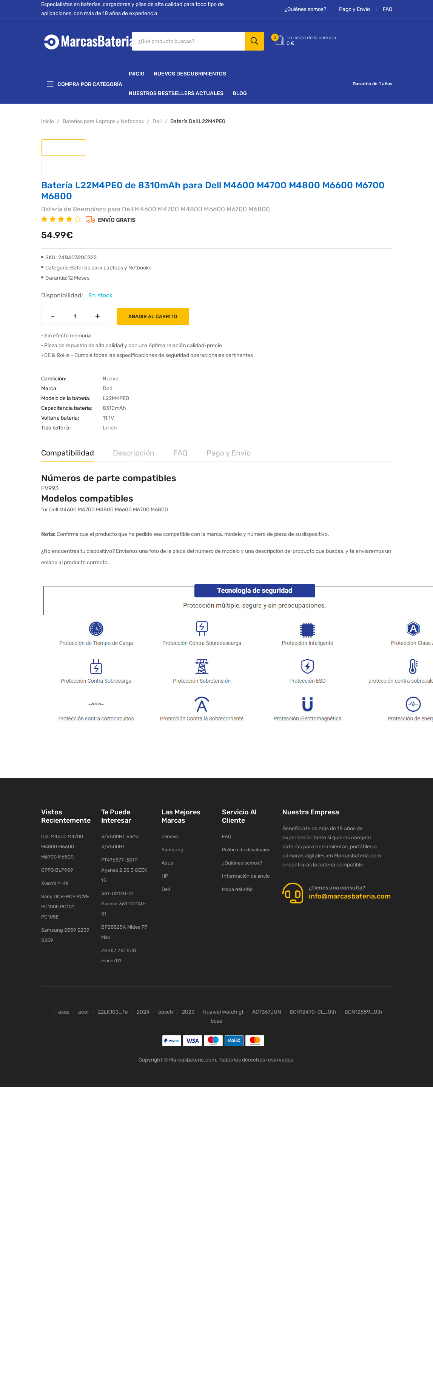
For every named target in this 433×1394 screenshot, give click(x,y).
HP (165, 876)
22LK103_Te (113, 1012)
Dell (157, 121)
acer (83, 1012)
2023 (188, 1012)
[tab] (63, 147)
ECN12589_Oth (363, 1012)
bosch (165, 1012)
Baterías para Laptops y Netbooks (103, 121)
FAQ (387, 9)
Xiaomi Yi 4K (55, 883)
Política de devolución (246, 849)
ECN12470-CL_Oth (313, 1012)
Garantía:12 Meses (65, 278)
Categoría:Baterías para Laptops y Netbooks (96, 268)
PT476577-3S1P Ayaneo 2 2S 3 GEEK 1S (124, 870)
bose (216, 1021)
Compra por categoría (84, 84)
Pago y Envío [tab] (228, 452)
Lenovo (170, 836)
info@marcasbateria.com (350, 896)
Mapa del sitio (237, 889)
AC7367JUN (266, 1012)
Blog (240, 93)
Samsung (172, 849)
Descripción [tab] (133, 452)
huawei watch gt (223, 1012)
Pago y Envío (354, 9)
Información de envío (246, 876)
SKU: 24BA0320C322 (69, 257)
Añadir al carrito (152, 316)
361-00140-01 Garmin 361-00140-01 (123, 904)
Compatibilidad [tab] (67, 452)
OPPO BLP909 (57, 870)
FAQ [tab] (180, 452)
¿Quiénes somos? (305, 9)
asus (63, 1012)
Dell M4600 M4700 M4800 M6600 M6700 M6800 (62, 847)
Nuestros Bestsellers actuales (176, 93)
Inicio (137, 74)
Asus (167, 863)
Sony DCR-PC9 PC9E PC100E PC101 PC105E (65, 907)
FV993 (50, 488)
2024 (143, 1012)
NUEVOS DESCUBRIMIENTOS (190, 74)
